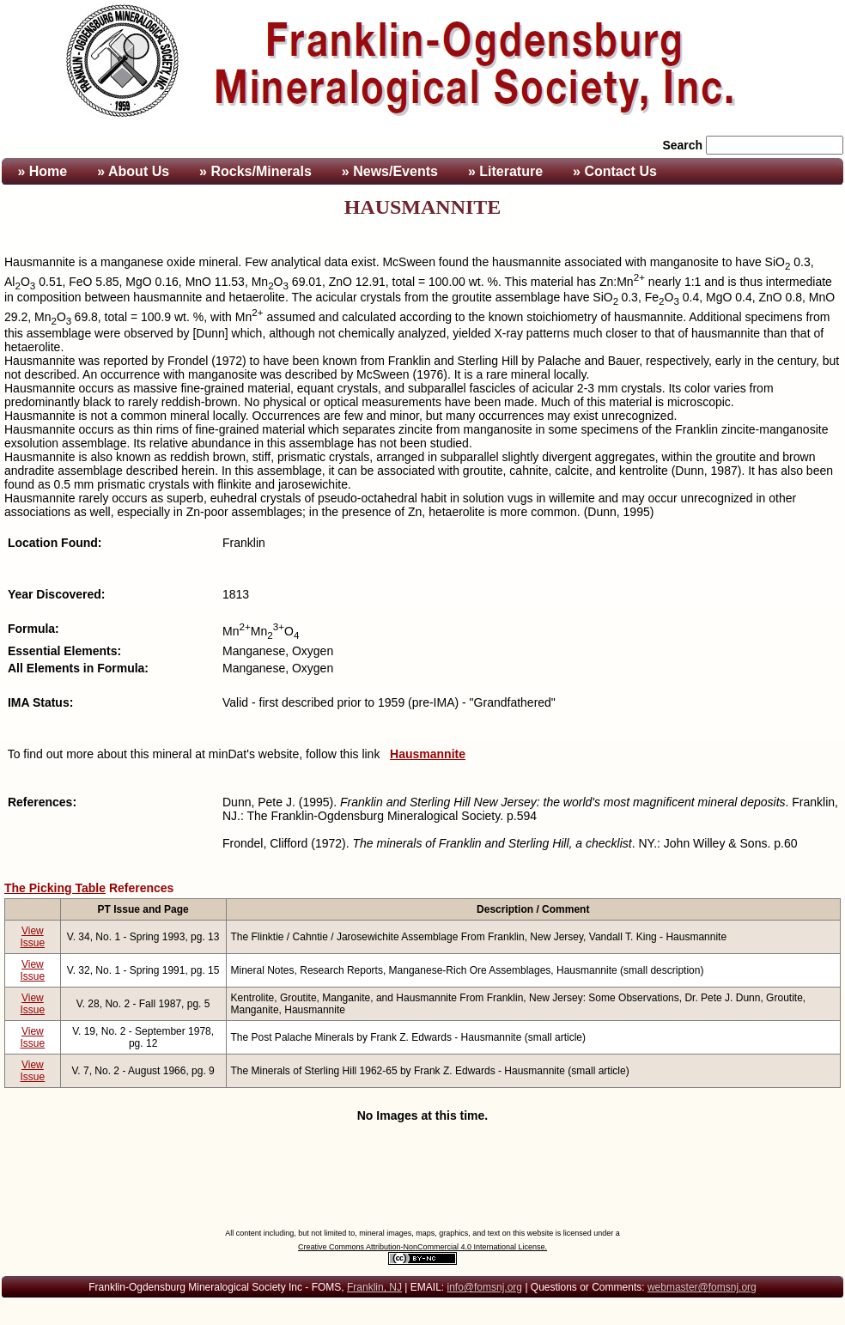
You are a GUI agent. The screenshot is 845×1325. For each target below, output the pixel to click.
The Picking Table (55, 888)
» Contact (615, 171)
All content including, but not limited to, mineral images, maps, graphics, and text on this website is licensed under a (422, 1233)
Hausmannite (427, 754)
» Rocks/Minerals (255, 171)
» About (133, 171)
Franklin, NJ (374, 1287)
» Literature (505, 171)
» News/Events (390, 171)
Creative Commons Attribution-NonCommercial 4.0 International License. (422, 1247)
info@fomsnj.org (484, 1287)
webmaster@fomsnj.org (702, 1287)
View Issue (33, 937)
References (141, 888)
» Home (40, 171)
